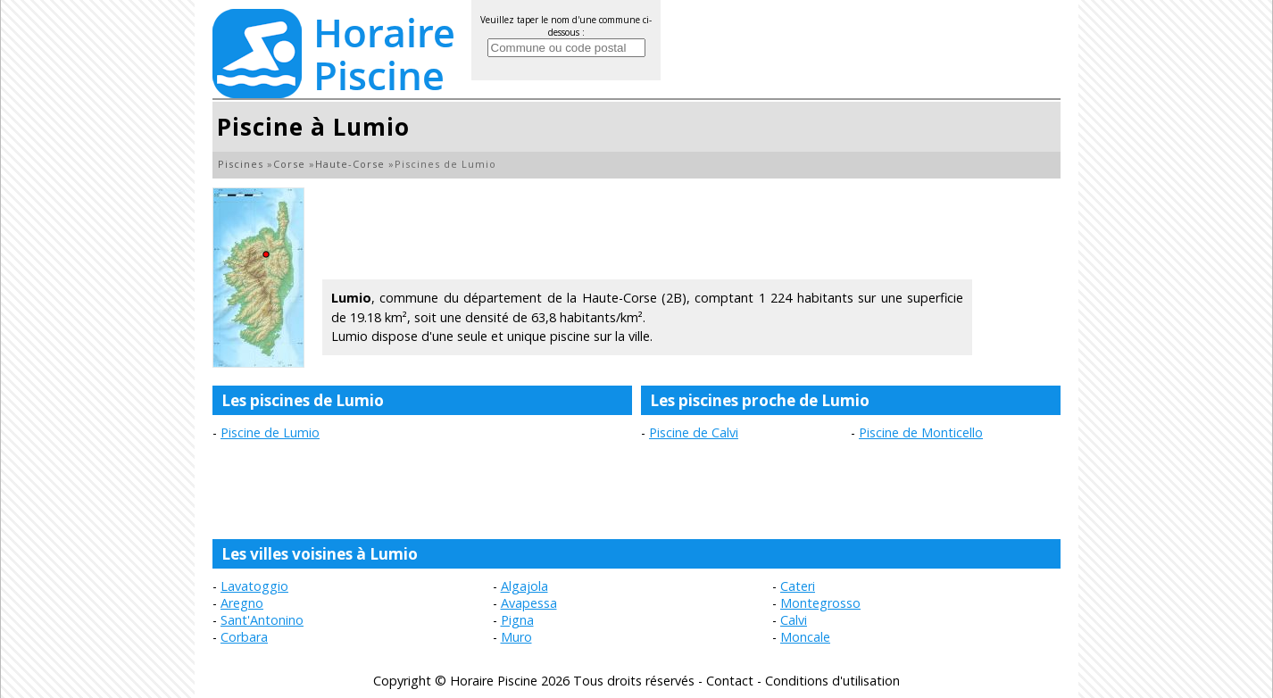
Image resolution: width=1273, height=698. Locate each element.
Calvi (793, 619)
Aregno (241, 602)
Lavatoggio (254, 586)
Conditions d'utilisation (832, 680)
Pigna (517, 619)
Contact (729, 680)
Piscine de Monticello (921, 432)
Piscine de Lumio (270, 432)
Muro (516, 636)
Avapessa (529, 602)
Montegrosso (820, 602)
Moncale (805, 636)
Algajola (524, 586)
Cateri (797, 586)
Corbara (244, 636)
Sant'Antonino (262, 619)
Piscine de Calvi (693, 432)
